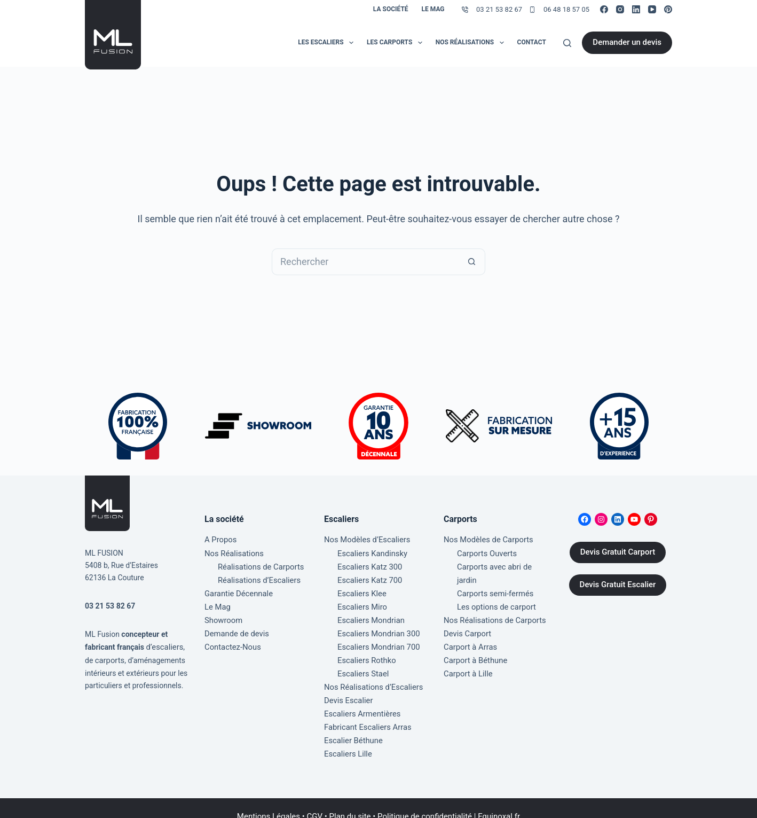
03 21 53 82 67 (499, 9)
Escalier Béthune (352, 724)
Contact (531, 42)
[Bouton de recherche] (472, 261)
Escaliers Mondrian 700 (376, 638)
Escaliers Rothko (365, 650)
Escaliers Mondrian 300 (376, 626)
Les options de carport (494, 589)
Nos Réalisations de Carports (492, 601)
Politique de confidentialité (424, 799)
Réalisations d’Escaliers (257, 576)
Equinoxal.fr (499, 799)
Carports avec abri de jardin (502, 564)
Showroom (222, 613)
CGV (315, 799)
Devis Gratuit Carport (617, 552)
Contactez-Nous (231, 638)
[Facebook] (604, 9)
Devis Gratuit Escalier (618, 585)
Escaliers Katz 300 (368, 564)
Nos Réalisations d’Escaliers (370, 675)
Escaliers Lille (346, 737)
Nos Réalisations (472, 42)
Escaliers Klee (360, 589)
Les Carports (397, 42)
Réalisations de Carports (258, 564)
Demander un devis (627, 42)
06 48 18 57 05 (566, 9)
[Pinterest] (668, 9)
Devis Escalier (347, 687)
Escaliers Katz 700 (368, 576)
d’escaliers (163, 647)
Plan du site (350, 799)
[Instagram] (620, 9)
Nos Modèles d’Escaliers (365, 539)
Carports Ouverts (485, 552)
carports (109, 659)
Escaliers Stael (361, 663)
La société (390, 9)
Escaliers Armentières (360, 700)
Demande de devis (234, 626)
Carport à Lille (467, 650)
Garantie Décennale (236, 589)
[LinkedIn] (636, 9)
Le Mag (433, 9)
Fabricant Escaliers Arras (365, 712)
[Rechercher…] (365, 261)
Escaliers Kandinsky (370, 552)
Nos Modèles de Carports (486, 539)
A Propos (219, 539)
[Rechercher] (567, 43)
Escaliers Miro (360, 601)
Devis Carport (466, 613)
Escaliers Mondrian (369, 613)
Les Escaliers (328, 42)
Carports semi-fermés (493, 576)
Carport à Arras (469, 626)
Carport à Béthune (474, 638)
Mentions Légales (268, 799)
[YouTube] (652, 9)
